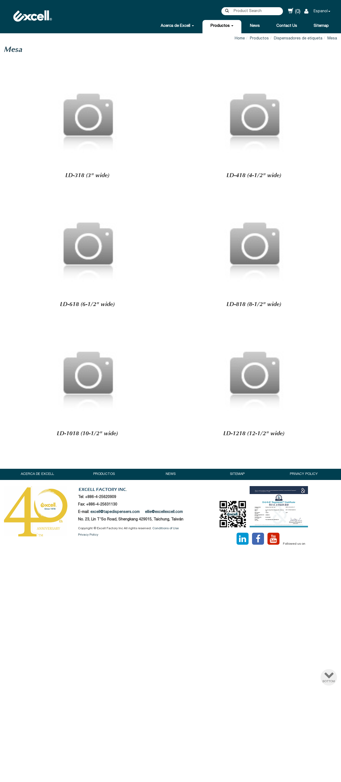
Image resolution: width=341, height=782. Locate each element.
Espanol (321, 11)
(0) (294, 11)
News (255, 26)
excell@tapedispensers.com (115, 512)
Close (170, 556)
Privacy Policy (304, 474)
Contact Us (286, 26)
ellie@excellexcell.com (164, 512)
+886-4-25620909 (100, 497)
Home (240, 38)
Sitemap (321, 26)
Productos (221, 26)
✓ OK (242, 779)
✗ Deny (170, 575)
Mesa (332, 38)
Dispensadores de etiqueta (298, 38)
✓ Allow (171, 569)
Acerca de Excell (177, 26)
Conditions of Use (165, 528)
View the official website (183, 614)
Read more (148, 614)
